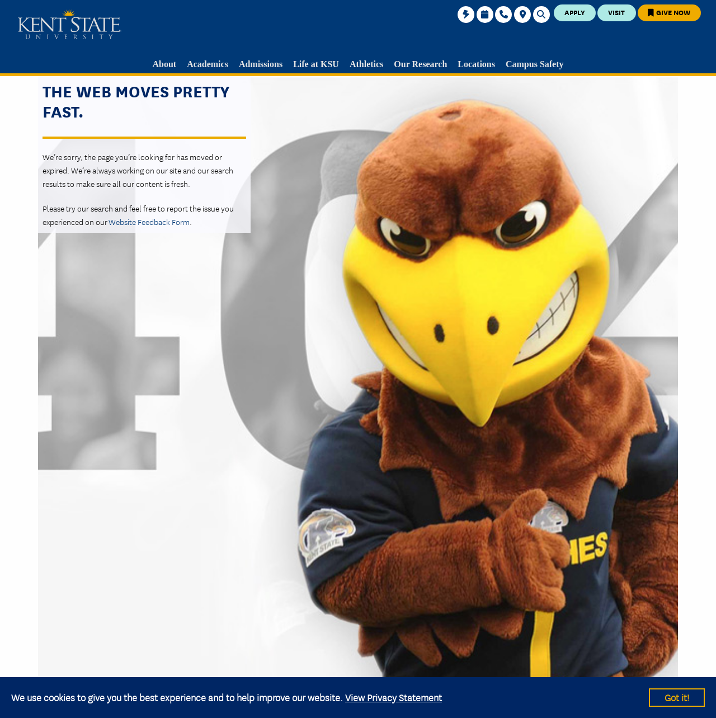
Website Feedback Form (149, 221)
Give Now (669, 12)
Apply (574, 12)
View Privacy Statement (393, 697)
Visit (616, 12)
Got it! (677, 697)
